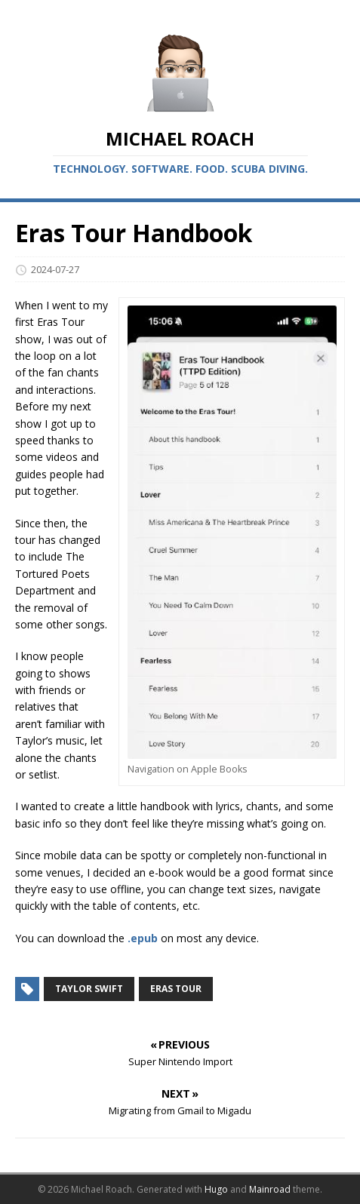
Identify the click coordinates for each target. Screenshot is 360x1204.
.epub (143, 938)
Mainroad (270, 1189)
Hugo (216, 1189)
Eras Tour (176, 988)
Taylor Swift (89, 988)
